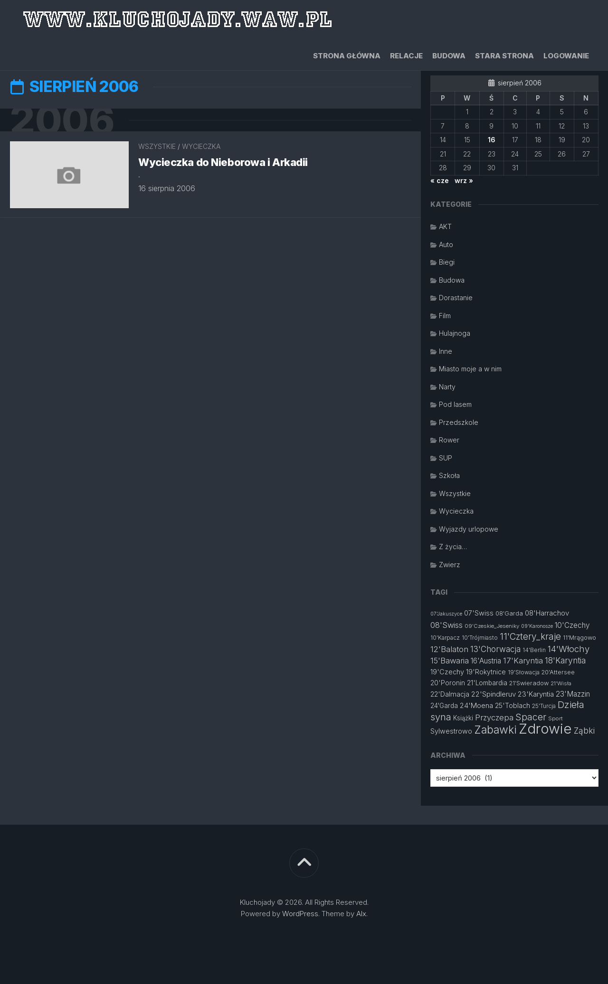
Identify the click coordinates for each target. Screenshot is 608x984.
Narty (447, 387)
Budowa (449, 55)
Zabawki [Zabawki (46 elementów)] (495, 729)
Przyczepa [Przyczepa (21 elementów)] (494, 717)
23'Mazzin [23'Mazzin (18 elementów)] (573, 694)
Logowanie (566, 55)
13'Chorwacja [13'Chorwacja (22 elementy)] (495, 649)
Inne (445, 351)
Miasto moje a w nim (470, 369)
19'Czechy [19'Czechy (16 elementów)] (447, 672)
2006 (62, 120)
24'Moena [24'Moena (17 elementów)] (476, 705)
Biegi (447, 262)
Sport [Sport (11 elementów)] (555, 718)
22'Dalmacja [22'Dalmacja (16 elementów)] (449, 694)
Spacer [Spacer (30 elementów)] (530, 717)
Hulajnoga (454, 333)
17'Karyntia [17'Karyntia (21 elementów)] (523, 660)
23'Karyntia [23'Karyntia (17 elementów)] (536, 694)
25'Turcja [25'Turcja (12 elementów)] (544, 705)
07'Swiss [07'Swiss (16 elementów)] (479, 613)
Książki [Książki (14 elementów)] (463, 718)
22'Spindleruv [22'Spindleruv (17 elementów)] (493, 694)
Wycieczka (201, 147)
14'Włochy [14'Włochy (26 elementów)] (568, 649)
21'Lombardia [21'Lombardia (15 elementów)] (487, 683)
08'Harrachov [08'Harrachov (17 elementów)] (547, 612)
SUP (445, 458)
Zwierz (449, 565)
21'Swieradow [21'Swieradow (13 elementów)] (529, 683)
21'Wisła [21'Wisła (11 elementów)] (561, 683)
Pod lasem (455, 404)
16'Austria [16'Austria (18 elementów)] (486, 660)
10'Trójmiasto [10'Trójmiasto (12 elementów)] (480, 637)
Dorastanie (456, 298)
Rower (449, 440)
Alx (361, 913)
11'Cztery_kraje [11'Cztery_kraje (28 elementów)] (530, 636)
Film (445, 316)
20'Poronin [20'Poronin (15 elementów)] (447, 683)
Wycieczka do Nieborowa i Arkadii (223, 162)
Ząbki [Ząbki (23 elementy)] (584, 731)
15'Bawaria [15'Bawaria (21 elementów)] (449, 660)
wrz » (464, 180)
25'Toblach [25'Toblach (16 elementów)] (512, 705)
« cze (439, 180)
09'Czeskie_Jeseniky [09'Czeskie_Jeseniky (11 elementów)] (492, 626)
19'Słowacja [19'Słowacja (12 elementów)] (524, 672)
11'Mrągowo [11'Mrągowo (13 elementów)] (579, 637)
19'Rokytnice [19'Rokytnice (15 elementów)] (486, 672)
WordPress (300, 913)
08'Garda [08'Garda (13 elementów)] (509, 613)
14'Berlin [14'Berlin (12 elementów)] (534, 649)
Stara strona (504, 55)
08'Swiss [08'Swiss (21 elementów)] (446, 625)
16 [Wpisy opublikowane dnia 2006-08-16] (491, 140)
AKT (445, 226)
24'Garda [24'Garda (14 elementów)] (444, 705)
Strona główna (346, 55)
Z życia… (453, 547)
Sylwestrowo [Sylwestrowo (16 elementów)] (451, 731)
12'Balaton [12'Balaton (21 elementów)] (449, 649)
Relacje (406, 55)
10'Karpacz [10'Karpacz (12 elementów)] (445, 637)
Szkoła (449, 475)
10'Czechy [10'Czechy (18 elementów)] (572, 625)
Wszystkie (157, 147)
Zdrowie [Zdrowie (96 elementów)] (545, 728)
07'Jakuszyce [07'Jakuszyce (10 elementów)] (446, 614)
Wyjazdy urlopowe (468, 529)
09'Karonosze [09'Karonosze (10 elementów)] (537, 626)
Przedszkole (458, 422)
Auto (446, 244)
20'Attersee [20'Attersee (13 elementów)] (558, 672)
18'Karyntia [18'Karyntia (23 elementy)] (565, 660)
